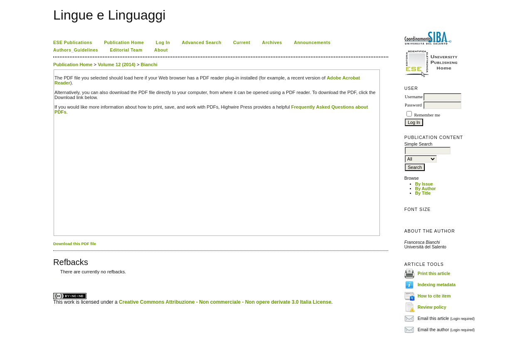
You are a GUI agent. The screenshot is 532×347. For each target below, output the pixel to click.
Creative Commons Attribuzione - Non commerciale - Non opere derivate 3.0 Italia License (225, 302)
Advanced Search (202, 42)
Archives (272, 42)
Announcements (312, 42)
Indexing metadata (437, 285)
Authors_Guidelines (75, 50)
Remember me (427, 115)
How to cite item (434, 296)
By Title (423, 193)
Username (414, 96)
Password (413, 105)
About (161, 50)
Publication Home (124, 42)
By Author (425, 188)
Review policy (432, 307)
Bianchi (149, 64)
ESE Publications (72, 42)
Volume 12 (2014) (116, 64)
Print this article (434, 273)
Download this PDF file (74, 243)
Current (241, 42)
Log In (163, 42)
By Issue (424, 184)
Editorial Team (126, 50)
